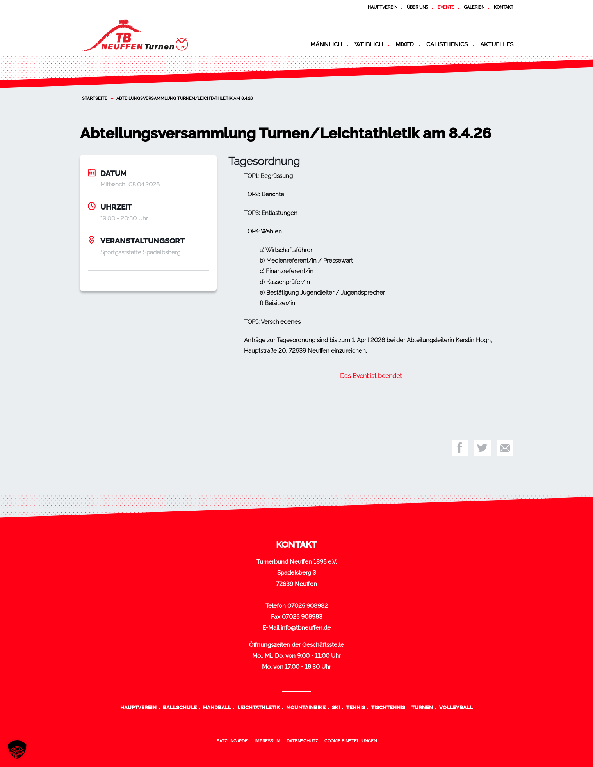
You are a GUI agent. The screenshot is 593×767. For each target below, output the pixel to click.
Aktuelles (496, 44)
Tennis (355, 707)
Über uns (417, 7)
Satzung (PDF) (232, 741)
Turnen (422, 707)
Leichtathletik (258, 707)
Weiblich (368, 44)
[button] (17, 750)
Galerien (474, 7)
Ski (336, 707)
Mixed (404, 44)
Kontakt (503, 7)
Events (446, 7)
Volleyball (456, 707)
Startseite (94, 98)
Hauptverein (382, 7)
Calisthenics (447, 44)
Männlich (326, 44)
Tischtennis (388, 707)
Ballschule (180, 707)
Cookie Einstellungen (350, 741)
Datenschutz (302, 741)
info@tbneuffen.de (306, 627)
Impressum (267, 741)
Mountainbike (306, 707)
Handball (217, 707)
